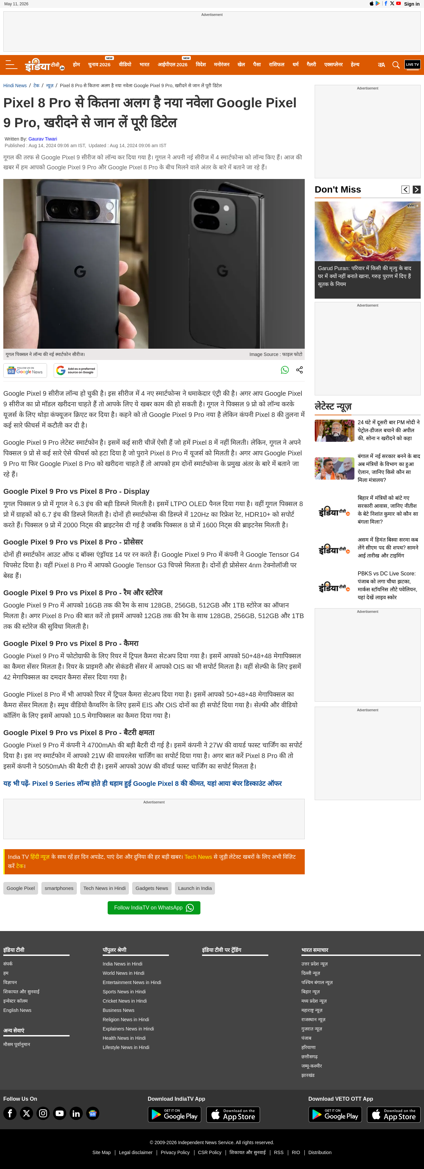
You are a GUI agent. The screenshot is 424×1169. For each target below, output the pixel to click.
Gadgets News (151, 888)
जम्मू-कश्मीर (311, 1066)
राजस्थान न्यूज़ (313, 1019)
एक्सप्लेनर (333, 64)
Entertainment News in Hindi (132, 982)
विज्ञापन (10, 982)
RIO (296, 1152)
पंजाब (306, 1038)
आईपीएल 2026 (173, 64)
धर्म (295, 64)
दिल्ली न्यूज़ (310, 973)
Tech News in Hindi (104, 888)
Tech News (198, 857)
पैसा (257, 64)
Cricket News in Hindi (125, 1001)
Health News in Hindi (124, 1038)
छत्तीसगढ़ (309, 1056)
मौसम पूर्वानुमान (16, 1044)
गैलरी (311, 64)
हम (5, 973)
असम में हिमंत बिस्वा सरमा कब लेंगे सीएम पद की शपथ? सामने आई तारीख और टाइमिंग (388, 547)
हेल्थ (355, 64)
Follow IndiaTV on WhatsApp (154, 908)
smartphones (59, 888)
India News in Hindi (122, 963)
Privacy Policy (175, 1152)
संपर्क (8, 963)
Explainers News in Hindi (128, 1028)
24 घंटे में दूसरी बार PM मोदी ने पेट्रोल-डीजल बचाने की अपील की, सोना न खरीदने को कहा (389, 430)
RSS (279, 1152)
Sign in (412, 4)
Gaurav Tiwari (42, 139)
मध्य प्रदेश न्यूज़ (314, 1001)
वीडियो (125, 64)
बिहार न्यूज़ (310, 991)
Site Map (101, 1152)
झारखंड (307, 1075)
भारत (144, 64)
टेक (36, 85)
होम (76, 64)
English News (17, 1010)
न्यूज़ (49, 85)
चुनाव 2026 (99, 64)
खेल (241, 64)
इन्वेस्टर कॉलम (15, 1001)
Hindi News (15, 85)
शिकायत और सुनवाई (21, 991)
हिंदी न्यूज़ (40, 857)
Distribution (320, 1152)
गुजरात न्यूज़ (311, 1028)
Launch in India (195, 888)
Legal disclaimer (135, 1152)
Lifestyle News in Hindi (126, 1047)
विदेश (201, 64)
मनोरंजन (221, 64)
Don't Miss (338, 189)
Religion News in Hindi (126, 1019)
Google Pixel (21, 888)
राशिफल (276, 64)
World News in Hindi (123, 973)
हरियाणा (308, 1047)
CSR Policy (210, 1152)
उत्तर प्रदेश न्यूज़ (314, 963)
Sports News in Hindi (124, 991)
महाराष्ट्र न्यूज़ (311, 1010)
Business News (118, 1010)
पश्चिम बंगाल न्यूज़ (317, 982)
